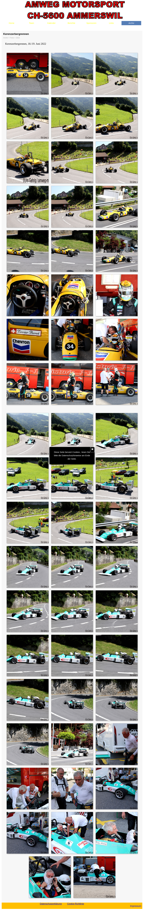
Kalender (51, 23)
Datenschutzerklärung (51, 904)
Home (11, 23)
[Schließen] (92, 450)
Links (111, 23)
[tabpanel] (72, 44)
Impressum (135, 906)
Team (31, 23)
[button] (27, 73)
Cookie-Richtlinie (75, 904)
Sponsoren (91, 23)
